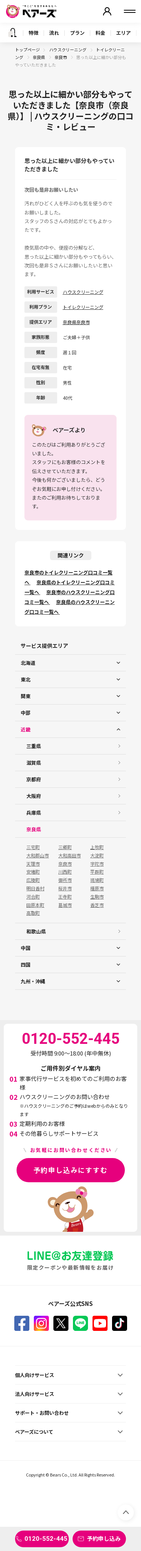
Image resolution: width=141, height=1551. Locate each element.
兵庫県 (33, 812)
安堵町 (33, 872)
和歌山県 (36, 931)
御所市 (65, 880)
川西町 (65, 872)
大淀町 (97, 855)
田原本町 (35, 905)
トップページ (27, 50)
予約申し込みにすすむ (70, 1170)
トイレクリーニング (83, 307)
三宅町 (33, 847)
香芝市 (97, 905)
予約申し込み (104, 1538)
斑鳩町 (97, 880)
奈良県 (39, 57)
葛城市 (65, 905)
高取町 (33, 913)
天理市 (33, 864)
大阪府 (33, 796)
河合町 (33, 897)
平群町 (97, 872)
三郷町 (65, 847)
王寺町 (65, 897)
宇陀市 (97, 864)
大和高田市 (69, 855)
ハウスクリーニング (68, 50)
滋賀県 (33, 762)
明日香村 (35, 888)
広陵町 (33, 880)
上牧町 (97, 847)
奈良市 (61, 57)
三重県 (33, 746)
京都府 (33, 779)
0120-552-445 (45, 1538)
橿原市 (97, 888)
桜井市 (65, 888)
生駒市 (97, 897)
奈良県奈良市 (76, 322)
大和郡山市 (37, 855)
